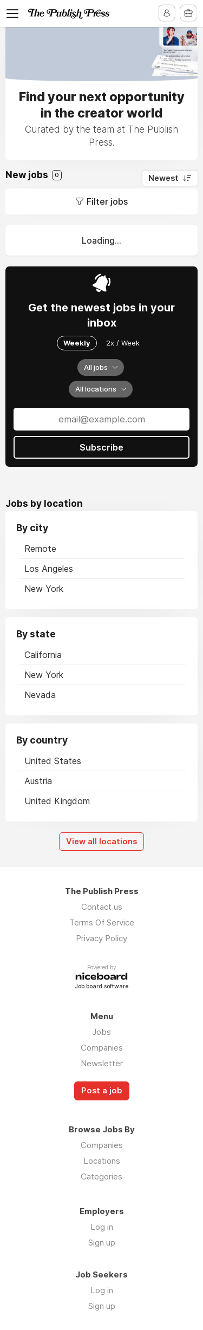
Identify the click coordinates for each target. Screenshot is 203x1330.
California (43, 654)
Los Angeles (48, 568)
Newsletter (102, 1063)
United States (52, 760)
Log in (101, 1227)
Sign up (101, 1242)
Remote (40, 548)
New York (43, 588)
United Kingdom (57, 801)
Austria (38, 780)
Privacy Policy (101, 938)
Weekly (76, 342)
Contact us (101, 907)
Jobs (101, 1032)
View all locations (101, 841)
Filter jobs (107, 201)
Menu (14, 13)
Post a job (101, 1091)
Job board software (101, 987)
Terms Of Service (101, 922)
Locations (101, 1161)
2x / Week (123, 342)
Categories (101, 1176)
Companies (102, 1047)
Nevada (40, 694)
